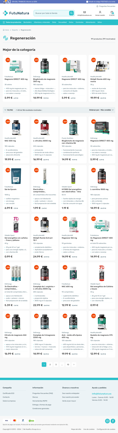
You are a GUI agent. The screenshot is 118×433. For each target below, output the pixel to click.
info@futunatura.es (101, 393)
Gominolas (79, 22)
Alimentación (90, 22)
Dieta (54, 22)
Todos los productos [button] (12, 22)
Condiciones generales (40, 409)
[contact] (84, 13)
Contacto (6, 397)
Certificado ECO (8, 393)
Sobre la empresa (9, 401)
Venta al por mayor (69, 401)
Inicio (6, 30)
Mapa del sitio (76, 429)
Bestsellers (28, 22)
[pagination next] (74, 364)
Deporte (15, 30)
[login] (100, 13)
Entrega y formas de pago (41, 405)
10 (68, 364)
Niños (100, 22)
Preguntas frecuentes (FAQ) (42, 393)
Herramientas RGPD (39, 401)
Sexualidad (62, 22)
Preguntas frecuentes (105, 6)
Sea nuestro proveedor (70, 397)
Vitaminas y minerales (42, 22)
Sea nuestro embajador (70, 393)
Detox (71, 22)
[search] (54, 13)
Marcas (35, 397)
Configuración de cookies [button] (106, 429)
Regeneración (26, 30)
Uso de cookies (88, 429)
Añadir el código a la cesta (102, 2)
